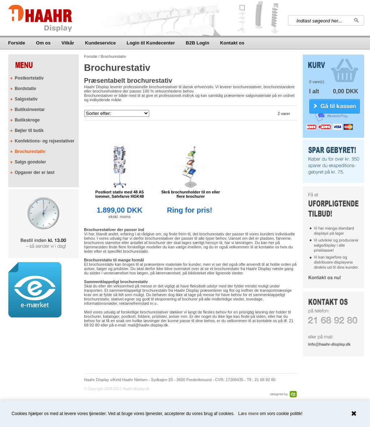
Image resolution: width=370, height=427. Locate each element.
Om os (43, 43)
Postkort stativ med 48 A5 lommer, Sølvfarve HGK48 (119, 194)
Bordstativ (25, 88)
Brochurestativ (30, 151)
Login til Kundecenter (150, 43)
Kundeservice (100, 43)
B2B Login (197, 43)
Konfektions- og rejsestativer (44, 141)
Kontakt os (232, 43)
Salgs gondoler (30, 162)
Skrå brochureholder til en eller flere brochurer (190, 194)
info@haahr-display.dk (329, 344)
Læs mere (248, 413)
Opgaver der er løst (35, 172)
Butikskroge (27, 120)
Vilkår (67, 43)
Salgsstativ (26, 99)
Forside (16, 43)
